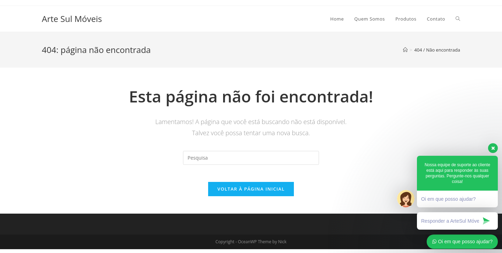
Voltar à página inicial (250, 193)
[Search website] (457, 19)
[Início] (405, 50)
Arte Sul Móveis (72, 18)
